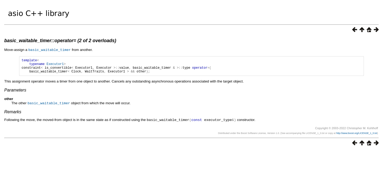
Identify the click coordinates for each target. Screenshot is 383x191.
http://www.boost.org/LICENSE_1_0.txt (356, 135)
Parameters (15, 93)
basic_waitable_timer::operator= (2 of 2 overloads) (60, 40)
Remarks (12, 114)
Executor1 (55, 65)
